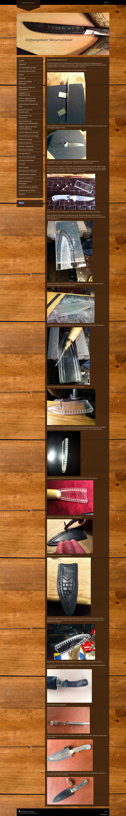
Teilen (21, 203)
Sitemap (31, 811)
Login (105, 811)
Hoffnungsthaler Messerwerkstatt (28, 2)
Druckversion (24, 811)
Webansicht (104, 814)
